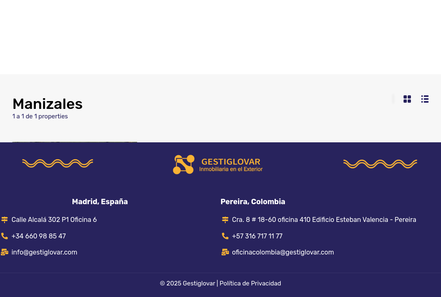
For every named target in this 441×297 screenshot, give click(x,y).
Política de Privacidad (250, 283)
